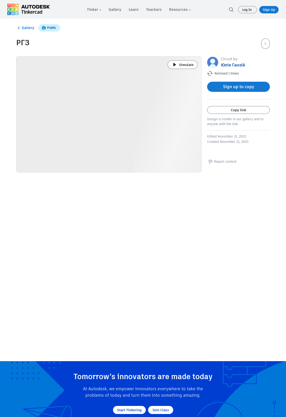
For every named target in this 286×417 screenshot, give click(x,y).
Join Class (160, 410)
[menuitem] (94, 9)
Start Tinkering (129, 410)
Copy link (238, 110)
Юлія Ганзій (233, 65)
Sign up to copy (238, 87)
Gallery (25, 28)
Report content (221, 161)
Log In (247, 9)
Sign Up (269, 9)
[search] (231, 9)
